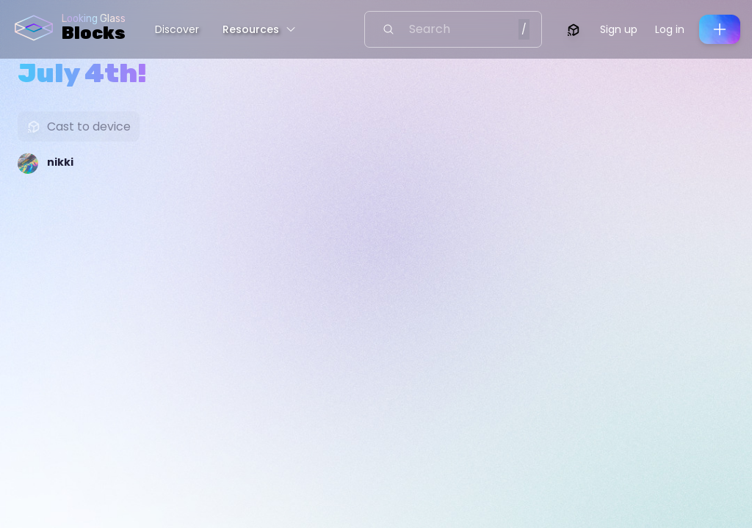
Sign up (618, 29)
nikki (60, 162)
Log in (669, 29)
